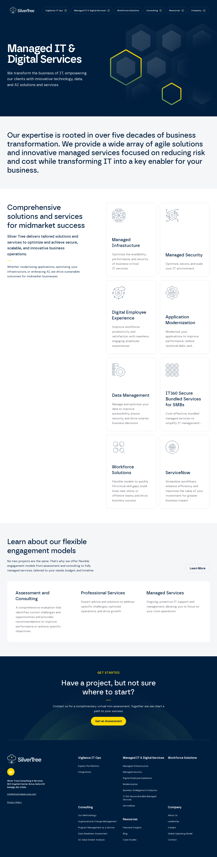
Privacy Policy (14, 802)
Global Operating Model (180, 833)
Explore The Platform (88, 766)
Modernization (130, 784)
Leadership (173, 821)
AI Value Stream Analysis (91, 839)
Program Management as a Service (96, 827)
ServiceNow (129, 805)
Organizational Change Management (97, 821)
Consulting (85, 807)
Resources (130, 819)
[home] (21, 10)
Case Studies (130, 839)
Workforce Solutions (182, 757)
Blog (125, 833)
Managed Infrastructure (135, 766)
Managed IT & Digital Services (143, 757)
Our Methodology (87, 815)
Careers (172, 827)
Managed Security (132, 772)
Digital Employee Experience (137, 778)
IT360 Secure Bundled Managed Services (139, 798)
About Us (172, 815)
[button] (56, 10)
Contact (172, 839)
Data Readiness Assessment (92, 833)
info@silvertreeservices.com (21, 794)
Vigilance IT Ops (89, 757)
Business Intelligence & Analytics (140, 790)
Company (174, 807)
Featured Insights (132, 827)
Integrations (84, 772)
